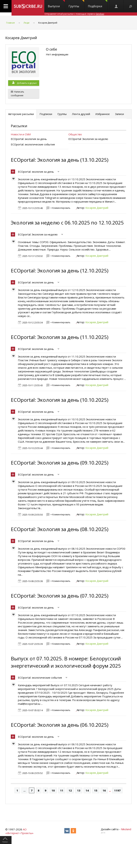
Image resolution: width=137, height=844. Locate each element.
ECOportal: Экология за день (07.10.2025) (59, 595)
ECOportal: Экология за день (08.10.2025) (59, 529)
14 (87, 790)
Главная (10, 22)
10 (53, 790)
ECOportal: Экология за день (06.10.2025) (59, 724)
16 (104, 790)
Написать (17, 93)
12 (70, 790)
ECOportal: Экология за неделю (38, 234)
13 (78, 790)
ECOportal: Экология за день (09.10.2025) (59, 462)
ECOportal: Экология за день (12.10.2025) (59, 270)
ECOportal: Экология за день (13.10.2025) (59, 159)
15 (95, 790)
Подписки (46, 114)
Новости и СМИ (21, 134)
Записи (119, 114)
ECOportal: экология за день (36, 171)
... (24, 790)
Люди (26, 22)
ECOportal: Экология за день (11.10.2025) (59, 337)
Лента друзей (81, 114)
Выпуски (56, 4)
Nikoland (126, 829)
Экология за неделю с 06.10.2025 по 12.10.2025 (67, 222)
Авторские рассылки (21, 114)
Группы (76, 4)
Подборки (97, 4)
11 (61, 790)
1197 (117, 790)
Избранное (102, 114)
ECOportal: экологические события (40, 677)
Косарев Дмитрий (96, 207)
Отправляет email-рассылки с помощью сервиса (74, 13)
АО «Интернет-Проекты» (19, 831)
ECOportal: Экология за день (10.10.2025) (59, 399)
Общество (75, 134)
